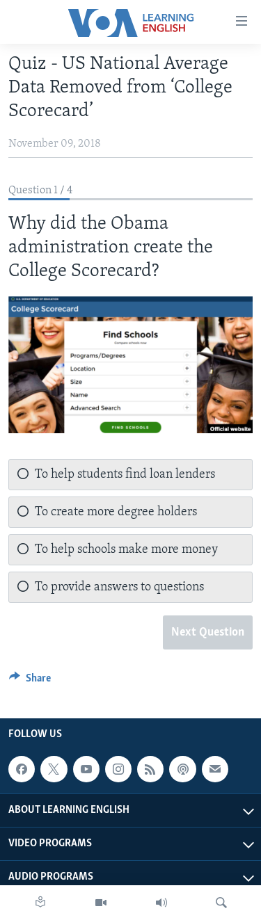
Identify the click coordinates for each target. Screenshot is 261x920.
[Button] (30, 681)
